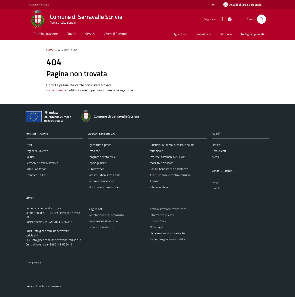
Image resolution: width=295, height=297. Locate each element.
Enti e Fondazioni (36, 169)
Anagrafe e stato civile (102, 157)
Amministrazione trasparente (168, 209)
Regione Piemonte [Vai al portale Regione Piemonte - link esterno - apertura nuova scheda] (39, 4)
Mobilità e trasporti (161, 163)
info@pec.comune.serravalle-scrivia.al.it (56, 240)
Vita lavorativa (159, 187)
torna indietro (56, 90)
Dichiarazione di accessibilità (167, 233)
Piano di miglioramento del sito (169, 239)
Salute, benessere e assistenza (169, 169)
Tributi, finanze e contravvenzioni (170, 175)
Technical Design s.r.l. (51, 286)
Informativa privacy (162, 215)
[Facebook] (220, 19)
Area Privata (33, 262)
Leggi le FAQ (95, 209)
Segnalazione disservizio (103, 221)
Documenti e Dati (36, 175)
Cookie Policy (158, 221)
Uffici (29, 144)
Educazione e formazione (103, 187)
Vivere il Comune (116, 33)
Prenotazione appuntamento (106, 215)
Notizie (216, 144)
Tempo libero (203, 34)
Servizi (90, 33)
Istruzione (226, 34)
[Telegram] (228, 19)
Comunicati (219, 150)
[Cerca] (261, 19)
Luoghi (216, 182)
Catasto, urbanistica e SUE (104, 175)
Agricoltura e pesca (99, 144)
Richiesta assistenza (100, 227)
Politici (30, 157)
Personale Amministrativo (42, 163)
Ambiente (94, 150)
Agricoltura (179, 34)
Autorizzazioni (96, 169)
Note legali (156, 227)
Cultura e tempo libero (101, 181)
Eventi (216, 188)
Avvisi (215, 157)
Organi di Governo (37, 150)
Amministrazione (45, 33)
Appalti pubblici (97, 163)
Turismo (154, 181)
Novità (71, 33)
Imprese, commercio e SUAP (167, 157)
